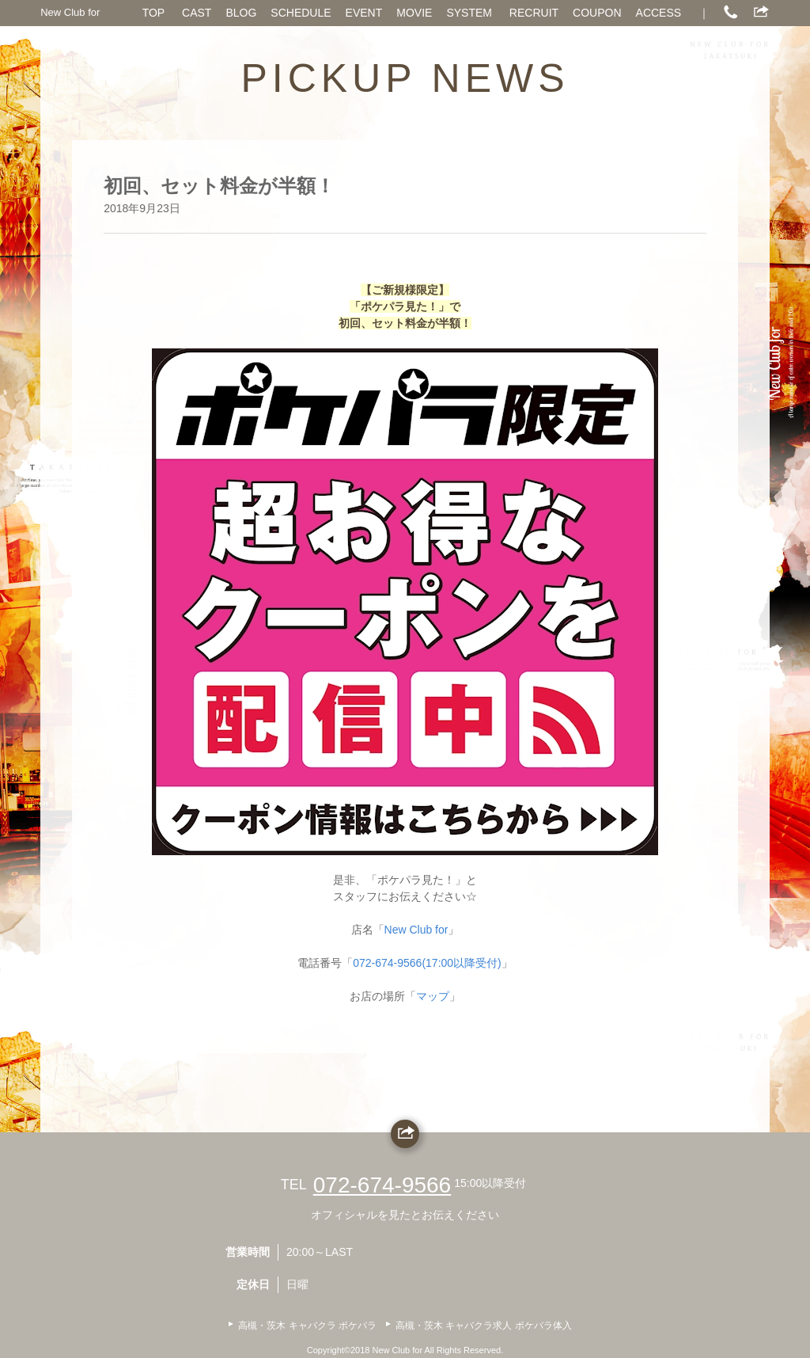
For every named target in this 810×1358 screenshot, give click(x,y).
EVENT (364, 12)
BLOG (240, 12)
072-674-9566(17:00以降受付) (427, 963)
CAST (196, 12)
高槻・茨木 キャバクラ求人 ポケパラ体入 (484, 1325)
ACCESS (659, 12)
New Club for (70, 12)
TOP (153, 12)
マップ (432, 996)
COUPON (597, 12)
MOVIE (414, 12)
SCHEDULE (301, 12)
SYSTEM (469, 12)
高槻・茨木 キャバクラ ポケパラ (307, 1325)
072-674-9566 (382, 1185)
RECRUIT (533, 12)
